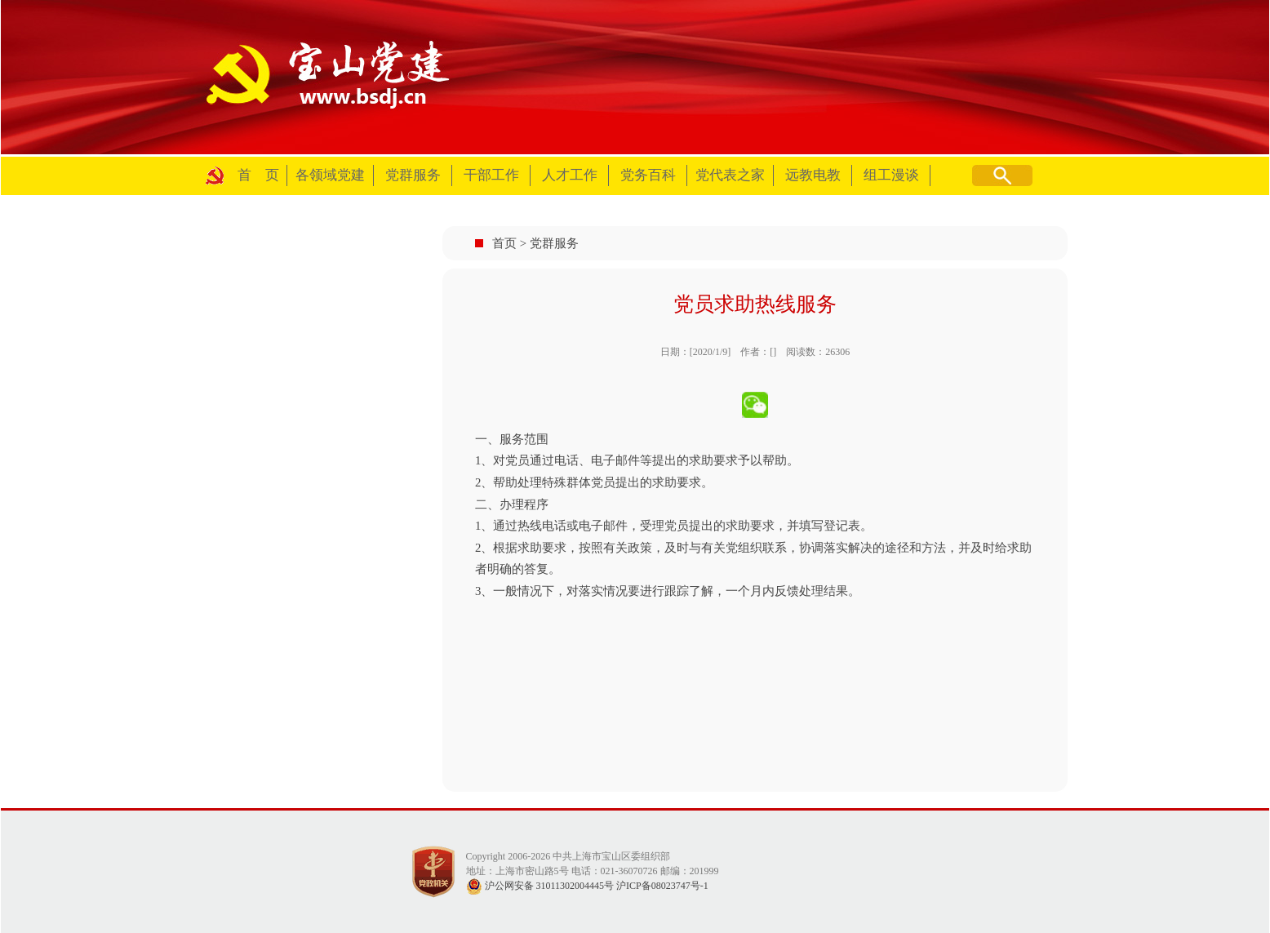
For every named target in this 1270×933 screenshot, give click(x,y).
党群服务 (413, 175)
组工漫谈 (891, 175)
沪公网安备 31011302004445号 (540, 885)
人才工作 (569, 175)
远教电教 (813, 175)
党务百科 (648, 175)
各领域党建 (330, 175)
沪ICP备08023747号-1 (662, 885)
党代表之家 (730, 175)
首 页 (258, 175)
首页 (504, 243)
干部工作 (491, 175)
